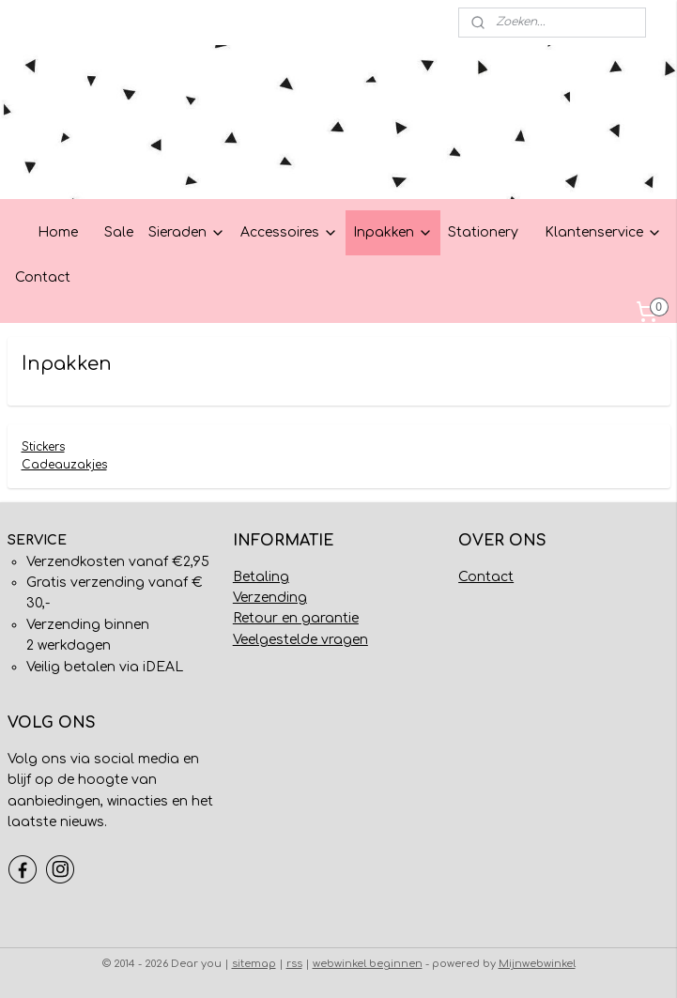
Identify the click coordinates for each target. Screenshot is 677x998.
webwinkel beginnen (368, 964)
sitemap (254, 964)
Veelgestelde (275, 640)
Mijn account (59, 22)
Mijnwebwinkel (537, 964)
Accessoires (289, 232)
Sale (118, 232)
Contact (42, 277)
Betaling (261, 577)
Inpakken (393, 232)
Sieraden (186, 232)
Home (58, 232)
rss (294, 964)
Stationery (483, 232)
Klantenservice (603, 232)
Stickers (43, 446)
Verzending (270, 598)
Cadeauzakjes (64, 464)
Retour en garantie (296, 618)
